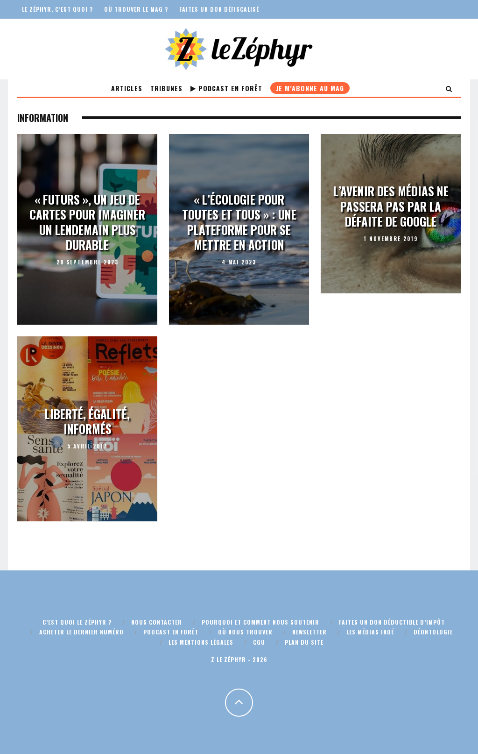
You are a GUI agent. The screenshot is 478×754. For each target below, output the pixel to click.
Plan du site (304, 642)
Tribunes (166, 88)
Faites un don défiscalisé (219, 9)
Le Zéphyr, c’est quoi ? (57, 9)
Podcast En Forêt (226, 88)
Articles (126, 88)
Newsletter (309, 632)
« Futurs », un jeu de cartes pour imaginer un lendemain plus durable (87, 221)
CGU (259, 642)
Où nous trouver (245, 632)
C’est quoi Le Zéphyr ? (77, 622)
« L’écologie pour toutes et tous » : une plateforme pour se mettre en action (239, 221)
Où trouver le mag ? (136, 9)
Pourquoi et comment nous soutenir (260, 622)
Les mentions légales (201, 642)
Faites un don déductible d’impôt (392, 622)
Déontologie (433, 632)
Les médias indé (370, 632)
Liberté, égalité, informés (87, 421)
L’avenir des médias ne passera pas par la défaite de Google (391, 206)
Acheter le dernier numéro (81, 632)
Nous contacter (156, 622)
